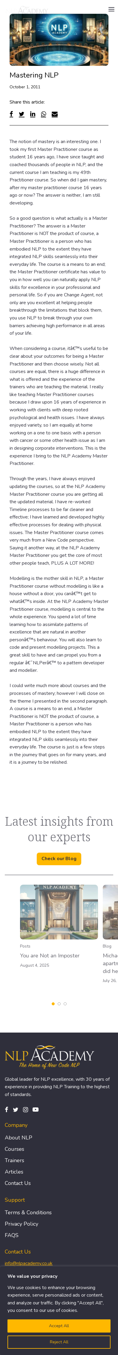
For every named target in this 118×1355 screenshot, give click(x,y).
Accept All (59, 1326)
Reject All (59, 1342)
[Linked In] (32, 114)
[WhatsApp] (43, 114)
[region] (59, 1310)
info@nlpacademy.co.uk (29, 1263)
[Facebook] (11, 114)
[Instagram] (25, 1110)
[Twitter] (21, 114)
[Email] (55, 114)
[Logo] (27, 9)
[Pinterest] (36, 1110)
